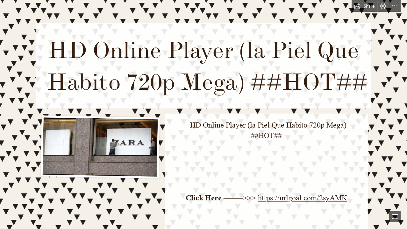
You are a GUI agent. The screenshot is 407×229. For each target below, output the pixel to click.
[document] (203, 114)
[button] (364, 6)
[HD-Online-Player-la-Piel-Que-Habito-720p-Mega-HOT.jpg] (100, 146)
